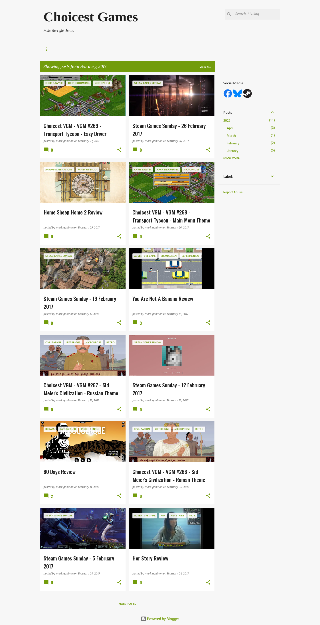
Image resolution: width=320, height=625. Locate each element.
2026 (226, 120)
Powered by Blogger (160, 619)
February (233, 143)
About (49, 49)
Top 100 (121, 49)
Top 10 (177, 49)
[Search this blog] (257, 14)
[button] (119, 150)
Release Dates (95, 49)
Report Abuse (233, 192)
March (231, 136)
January (232, 151)
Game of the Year (149, 49)
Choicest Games (91, 16)
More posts (127, 603)
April (230, 128)
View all (205, 66)
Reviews (69, 49)
